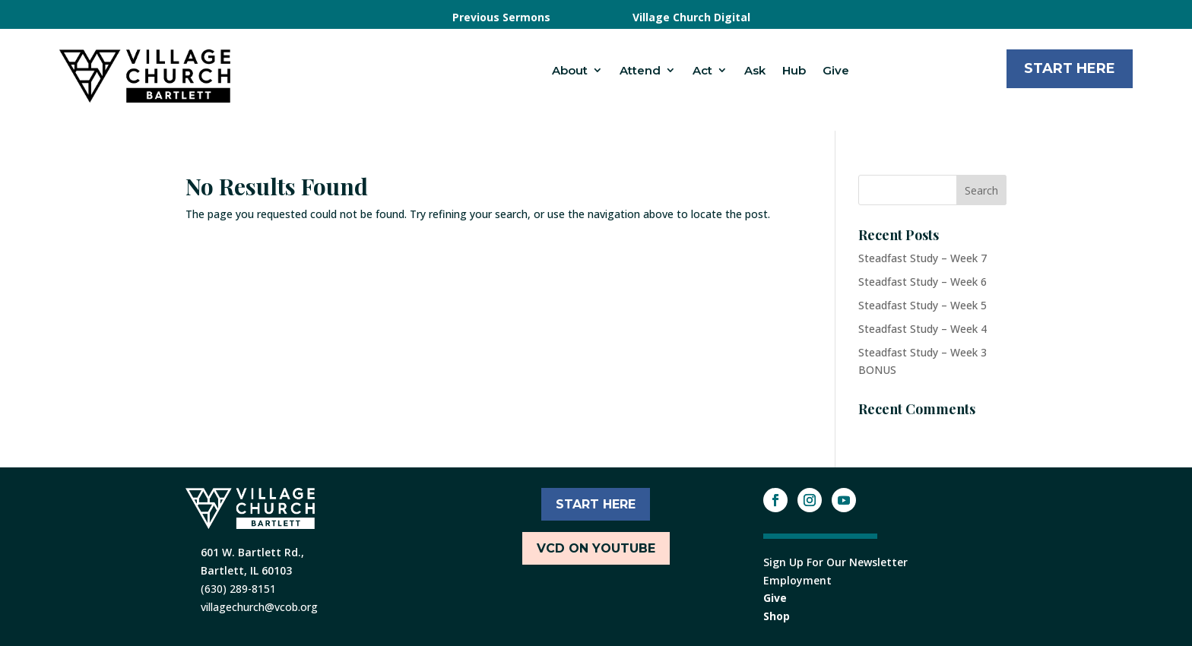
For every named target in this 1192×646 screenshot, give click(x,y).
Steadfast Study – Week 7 (922, 258)
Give (836, 70)
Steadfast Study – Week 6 (922, 281)
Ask (755, 70)
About (570, 70)
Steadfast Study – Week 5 (922, 305)
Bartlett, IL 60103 (246, 570)
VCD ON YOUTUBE (596, 548)
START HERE (596, 504)
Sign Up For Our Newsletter (835, 562)
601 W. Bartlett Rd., (252, 552)
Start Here (1069, 68)
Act (702, 70)
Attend (640, 70)
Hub (794, 70)
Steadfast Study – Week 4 (922, 328)
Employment (797, 580)
